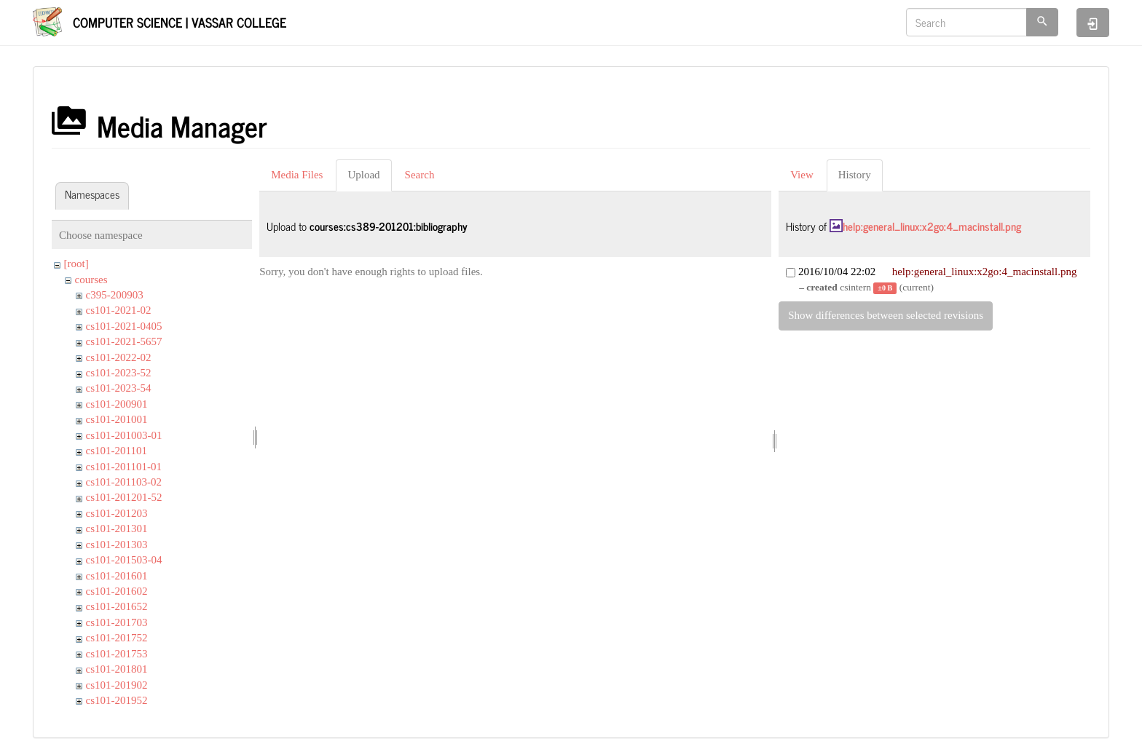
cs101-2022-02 (118, 357)
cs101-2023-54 (118, 388)
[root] (76, 263)
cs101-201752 (117, 638)
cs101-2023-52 (118, 373)
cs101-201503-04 (124, 560)
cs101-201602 (117, 591)
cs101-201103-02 (124, 482)
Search (420, 175)
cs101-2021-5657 (124, 341)
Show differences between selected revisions (885, 315)
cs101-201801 (117, 669)
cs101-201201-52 (124, 497)
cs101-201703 (117, 622)
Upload (363, 175)
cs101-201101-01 (124, 466)
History (854, 175)
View (802, 175)
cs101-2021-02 (118, 310)
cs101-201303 (117, 544)
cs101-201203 (117, 513)
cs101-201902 (117, 685)
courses (91, 279)
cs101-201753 (117, 654)
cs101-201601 (117, 576)
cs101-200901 (117, 404)
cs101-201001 (117, 419)
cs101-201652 (117, 606)
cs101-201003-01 (124, 435)
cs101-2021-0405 (124, 326)
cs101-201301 (117, 528)
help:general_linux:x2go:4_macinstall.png (932, 226)
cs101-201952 (117, 700)
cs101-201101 (116, 450)
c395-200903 (114, 295)
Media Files (297, 175)
